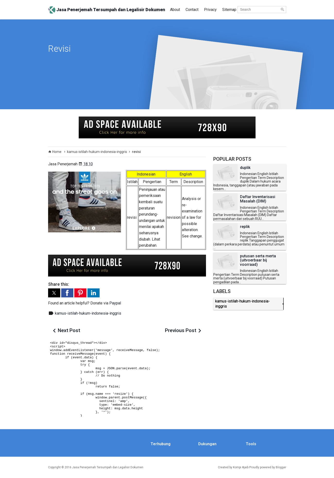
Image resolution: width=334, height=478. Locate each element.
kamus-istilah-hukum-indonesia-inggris (88, 313)
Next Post (69, 330)
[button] (54, 292)
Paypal (115, 303)
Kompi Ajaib (240, 467)
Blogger (281, 467)
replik (245, 227)
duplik (245, 168)
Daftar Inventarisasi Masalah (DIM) (257, 199)
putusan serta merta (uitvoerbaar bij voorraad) (258, 260)
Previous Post (180, 330)
